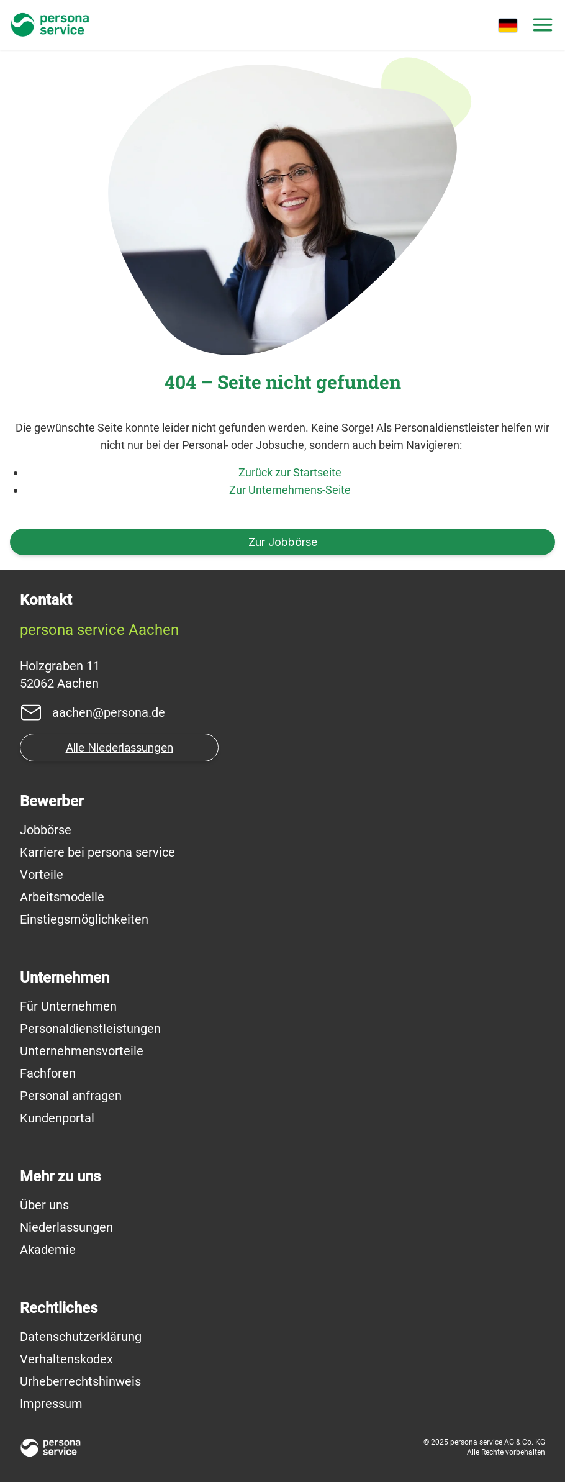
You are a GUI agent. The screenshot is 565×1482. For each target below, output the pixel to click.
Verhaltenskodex (66, 1359)
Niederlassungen (66, 1227)
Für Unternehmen (68, 1006)
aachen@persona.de (108, 712)
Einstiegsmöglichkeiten (84, 919)
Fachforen (48, 1073)
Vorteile (41, 874)
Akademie (48, 1249)
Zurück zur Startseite (289, 472)
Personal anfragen (71, 1095)
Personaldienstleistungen (90, 1028)
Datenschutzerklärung (81, 1336)
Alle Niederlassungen (119, 747)
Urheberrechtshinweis (80, 1381)
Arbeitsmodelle (62, 896)
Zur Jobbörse (282, 541)
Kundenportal (57, 1118)
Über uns (44, 1205)
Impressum (51, 1403)
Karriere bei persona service (97, 852)
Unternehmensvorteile (81, 1050)
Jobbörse (45, 829)
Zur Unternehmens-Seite (290, 489)
